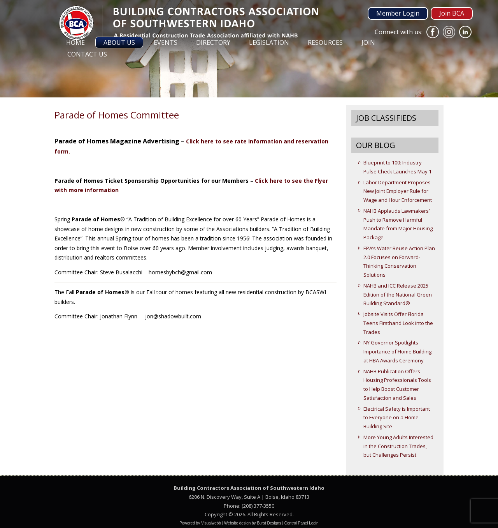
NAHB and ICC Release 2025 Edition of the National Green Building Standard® (397, 294)
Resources (325, 42)
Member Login (397, 13)
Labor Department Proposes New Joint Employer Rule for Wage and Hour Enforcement (397, 191)
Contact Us (87, 54)
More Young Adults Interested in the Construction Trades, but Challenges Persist (398, 446)
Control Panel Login (301, 523)
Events (165, 42)
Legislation (269, 42)
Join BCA (451, 13)
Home (75, 42)
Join (368, 42)
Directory (213, 42)
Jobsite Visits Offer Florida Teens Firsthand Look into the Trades (398, 323)
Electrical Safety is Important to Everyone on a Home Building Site (396, 417)
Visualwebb (211, 523)
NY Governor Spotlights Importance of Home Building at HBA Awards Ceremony (397, 351)
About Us (119, 42)
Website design (237, 523)
